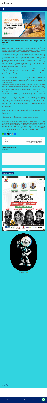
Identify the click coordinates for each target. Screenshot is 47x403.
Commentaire (5, 151)
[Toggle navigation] (3, 9)
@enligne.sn (7, 385)
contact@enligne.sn (29, 399)
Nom (3, 167)
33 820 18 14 (36, 399)
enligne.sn (7, 3)
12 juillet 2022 (4, 44)
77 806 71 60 (40, 399)
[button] (43, 399)
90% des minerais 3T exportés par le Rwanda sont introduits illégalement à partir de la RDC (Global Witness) (34, 141)
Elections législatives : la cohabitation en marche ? (13, 140)
